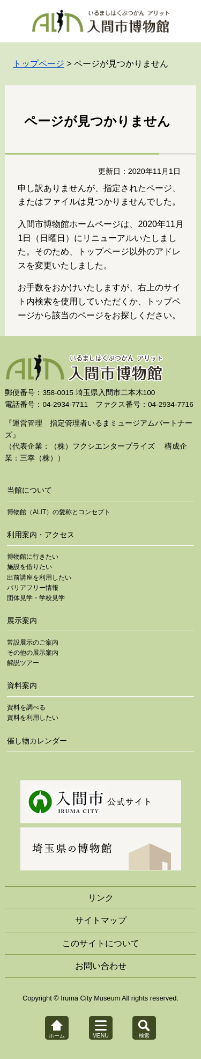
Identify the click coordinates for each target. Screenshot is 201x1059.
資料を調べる (26, 707)
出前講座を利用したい (39, 577)
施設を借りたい (29, 567)
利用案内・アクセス (41, 534)
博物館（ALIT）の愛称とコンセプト (58, 512)
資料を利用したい (32, 717)
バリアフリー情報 (32, 587)
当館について (29, 490)
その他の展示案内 (32, 652)
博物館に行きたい (32, 556)
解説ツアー (23, 663)
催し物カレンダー (37, 740)
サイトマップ (100, 920)
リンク (101, 897)
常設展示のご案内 (32, 642)
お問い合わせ (100, 965)
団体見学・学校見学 (36, 598)
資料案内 (22, 685)
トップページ (38, 63)
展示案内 (22, 620)
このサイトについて (100, 943)
